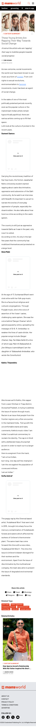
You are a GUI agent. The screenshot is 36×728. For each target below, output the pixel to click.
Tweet (16, 592)
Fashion (5, 8)
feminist (22, 84)
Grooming (15, 8)
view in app (29, 8)
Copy (28, 595)
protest (20, 76)
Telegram (10, 595)
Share (8, 592)
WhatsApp (26, 592)
